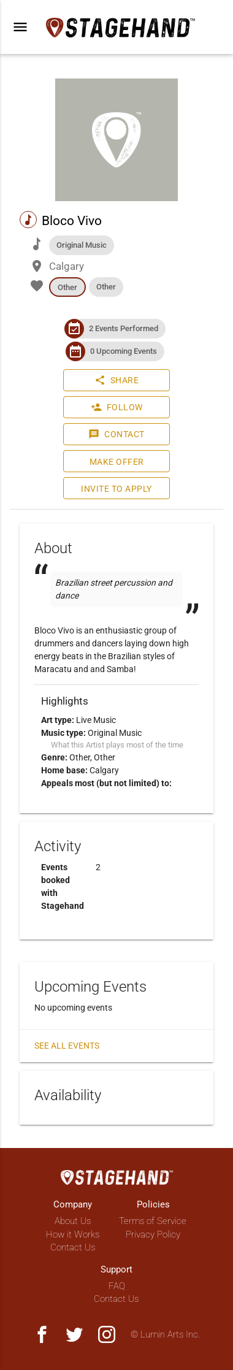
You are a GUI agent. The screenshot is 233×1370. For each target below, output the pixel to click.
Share (116, 380)
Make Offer (117, 462)
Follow (117, 407)
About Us (73, 1220)
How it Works (72, 1234)
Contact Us (72, 1247)
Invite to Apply (116, 489)
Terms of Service (152, 1220)
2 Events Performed (123, 328)
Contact (116, 434)
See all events (66, 1045)
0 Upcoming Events (123, 351)
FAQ (117, 1286)
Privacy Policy (153, 1234)
